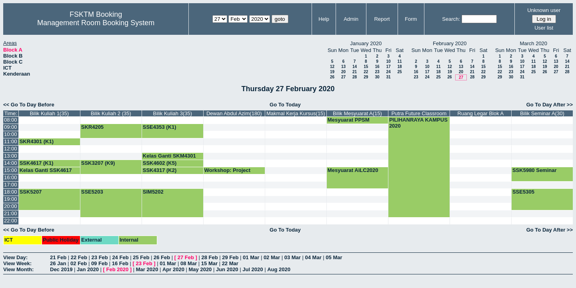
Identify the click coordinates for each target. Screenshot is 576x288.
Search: (451, 19)
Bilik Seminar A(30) (542, 113)
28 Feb (209, 257)
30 (377, 77)
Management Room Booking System (95, 23)
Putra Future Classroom (418, 113)
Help (323, 19)
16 (377, 66)
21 (354, 72)
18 (399, 66)
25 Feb (141, 257)
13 (343, 66)
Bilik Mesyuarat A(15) (357, 113)
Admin (351, 19)
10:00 (10, 134)
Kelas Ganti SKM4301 (169, 156)
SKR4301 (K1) (37, 141)
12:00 (10, 149)
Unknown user (543, 10)
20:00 (10, 206)
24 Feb (120, 257)
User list (543, 28)
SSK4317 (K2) (160, 170)
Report (382, 19)
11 (399, 61)
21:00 (10, 213)
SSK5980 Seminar (534, 170)
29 (366, 77)
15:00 (10, 170)
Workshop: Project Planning (227, 173)
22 (366, 72)
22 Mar (230, 263)
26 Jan (58, 263)
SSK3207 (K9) (98, 163)
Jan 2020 (88, 269)
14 (354, 66)
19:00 (10, 199)
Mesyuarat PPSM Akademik (349, 123)
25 (399, 72)
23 (377, 72)
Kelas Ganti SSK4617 (46, 170)
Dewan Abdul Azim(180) (234, 113)
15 (366, 66)
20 (343, 72)
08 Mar (188, 263)
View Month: (18, 269)
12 (332, 66)
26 (332, 77)
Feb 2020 (117, 269)
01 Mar (251, 257)
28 (354, 77)
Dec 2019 (61, 269)
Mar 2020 (147, 269)
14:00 (10, 163)
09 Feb (99, 263)
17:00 (10, 185)
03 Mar (292, 257)
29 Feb (230, 257)
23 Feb (100, 257)
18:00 (10, 192)
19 (332, 72)
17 (388, 66)
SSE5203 (92, 192)
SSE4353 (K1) (159, 127)
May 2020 (200, 269)
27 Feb (186, 257)
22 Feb (79, 257)
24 (388, 72)
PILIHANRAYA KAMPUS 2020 (418, 123)
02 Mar (272, 257)
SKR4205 (92, 127)
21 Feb (58, 257)
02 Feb (78, 263)
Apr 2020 (173, 269)
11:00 (10, 141)
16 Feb (120, 263)
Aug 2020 (278, 269)
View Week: (17, 263)
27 (343, 77)
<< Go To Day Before (28, 105)
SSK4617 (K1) (37, 163)
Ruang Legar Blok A (481, 113)
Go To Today (285, 105)
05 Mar (334, 257)
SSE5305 (523, 192)
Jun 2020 (227, 269)
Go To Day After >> (549, 105)
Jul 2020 (252, 269)
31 (388, 77)
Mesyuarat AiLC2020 (353, 170)
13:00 (10, 156)
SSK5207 (31, 192)
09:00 (10, 127)
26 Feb (162, 257)
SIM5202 (153, 192)
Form (411, 19)
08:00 (10, 120)
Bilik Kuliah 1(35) (49, 113)
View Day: (15, 257)
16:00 (10, 177)
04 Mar (313, 257)
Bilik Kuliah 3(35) (172, 113)
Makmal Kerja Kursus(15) (295, 113)
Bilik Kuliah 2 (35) (111, 113)
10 (388, 61)
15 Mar (209, 263)
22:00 (10, 221)
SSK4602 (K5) (160, 163)
